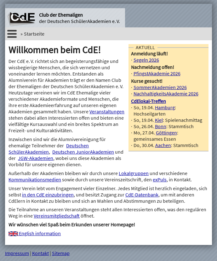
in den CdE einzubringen (48, 194)
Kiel (159, 120)
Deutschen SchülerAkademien (49, 148)
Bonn (160, 126)
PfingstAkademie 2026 (157, 73)
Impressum (17, 253)
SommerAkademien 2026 (160, 87)
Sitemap (61, 253)
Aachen (163, 145)
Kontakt (40, 253)
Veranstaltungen (106, 111)
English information (35, 233)
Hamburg (165, 107)
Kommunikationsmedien (35, 179)
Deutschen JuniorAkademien (83, 152)
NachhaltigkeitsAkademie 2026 (166, 93)
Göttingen (166, 132)
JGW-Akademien (35, 158)
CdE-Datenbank (141, 194)
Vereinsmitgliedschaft (57, 216)
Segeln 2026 (146, 60)
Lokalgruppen (134, 173)
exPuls (160, 179)
